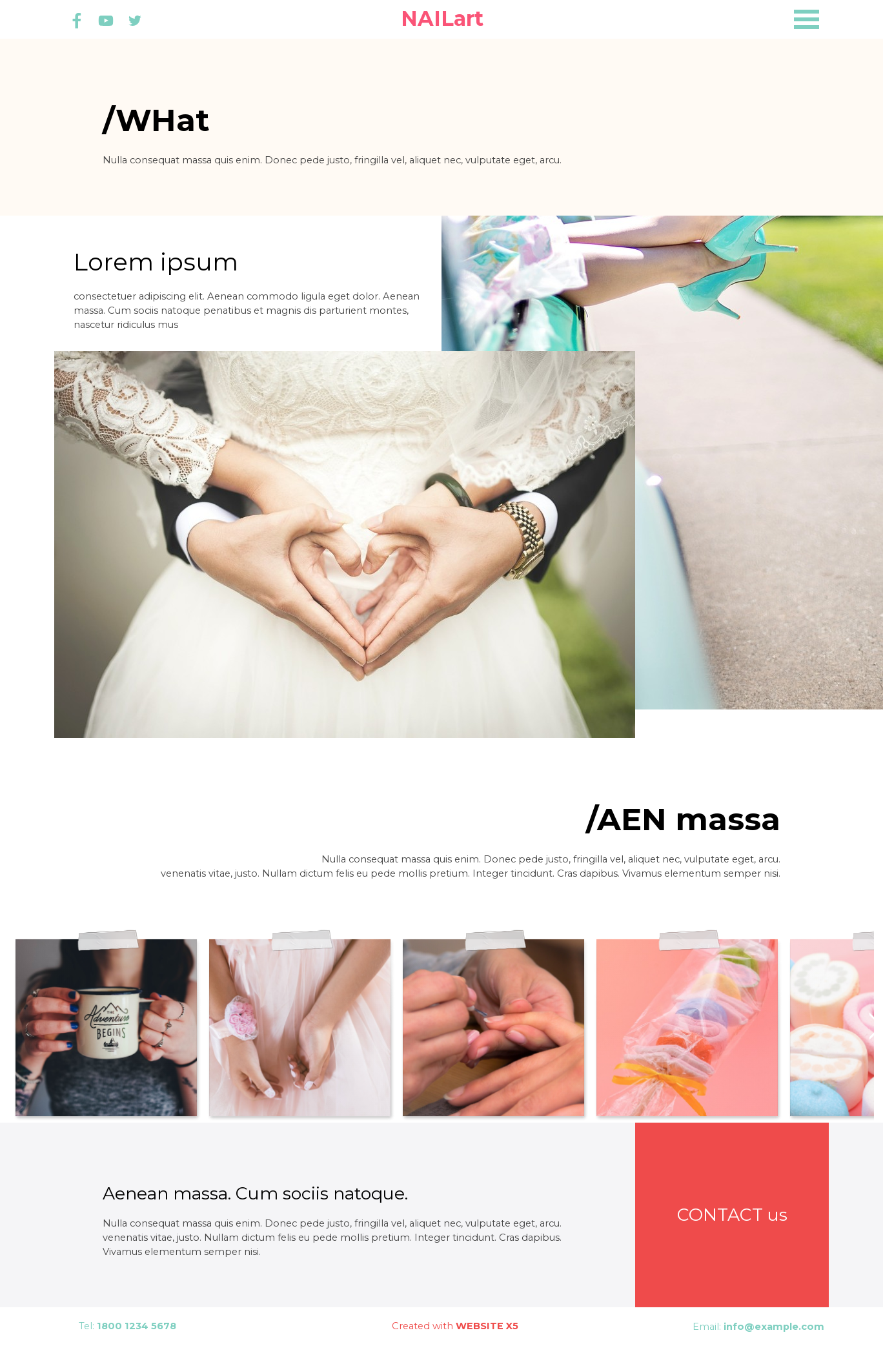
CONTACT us (732, 1214)
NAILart (442, 18)
